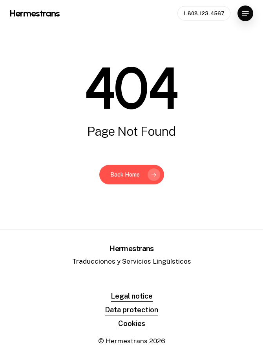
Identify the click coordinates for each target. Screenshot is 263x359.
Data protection (131, 310)
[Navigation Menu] (245, 13)
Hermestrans (35, 13)
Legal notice (132, 296)
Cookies (131, 323)
